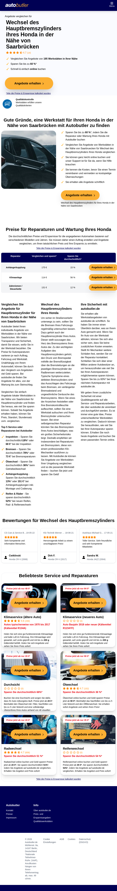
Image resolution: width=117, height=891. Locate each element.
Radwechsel (12, 748)
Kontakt (9, 810)
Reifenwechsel (73, 748)
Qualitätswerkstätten (43, 821)
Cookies (71, 839)
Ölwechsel (70, 684)
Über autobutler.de (42, 810)
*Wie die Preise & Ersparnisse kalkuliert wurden (28, 93)
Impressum (11, 817)
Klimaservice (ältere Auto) (22, 617)
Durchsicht (12, 684)
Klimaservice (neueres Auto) (83, 617)
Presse (9, 814)
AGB (62, 839)
